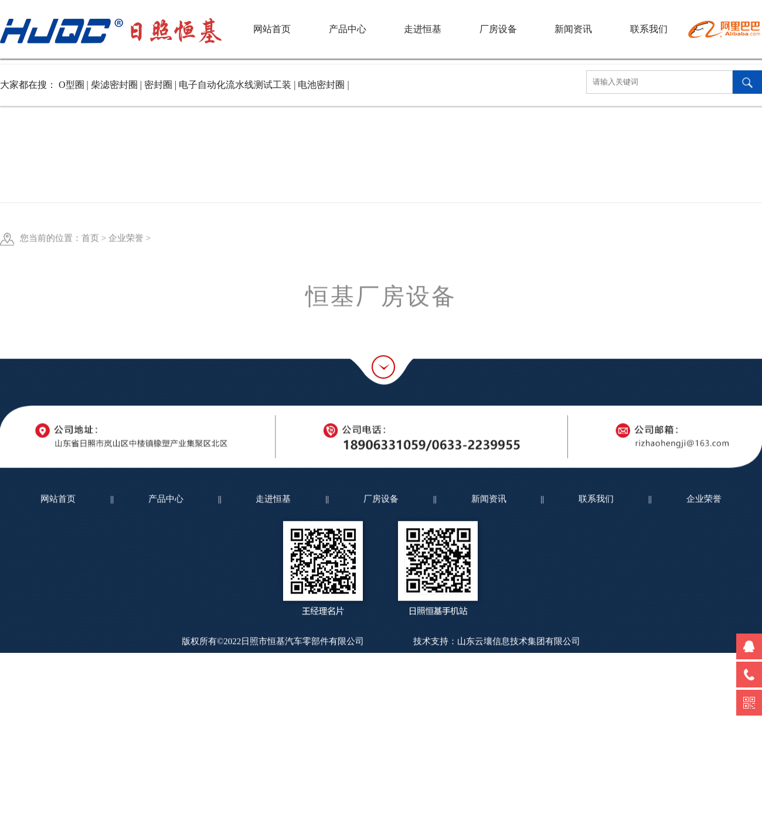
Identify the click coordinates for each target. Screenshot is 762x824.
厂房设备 (498, 29)
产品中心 (347, 29)
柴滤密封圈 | (117, 85)
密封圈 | (161, 85)
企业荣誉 (126, 275)
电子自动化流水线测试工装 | (238, 85)
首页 (90, 275)
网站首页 (272, 29)
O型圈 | (75, 85)
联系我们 (649, 29)
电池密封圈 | (323, 85)
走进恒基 (422, 29)
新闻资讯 (573, 29)
